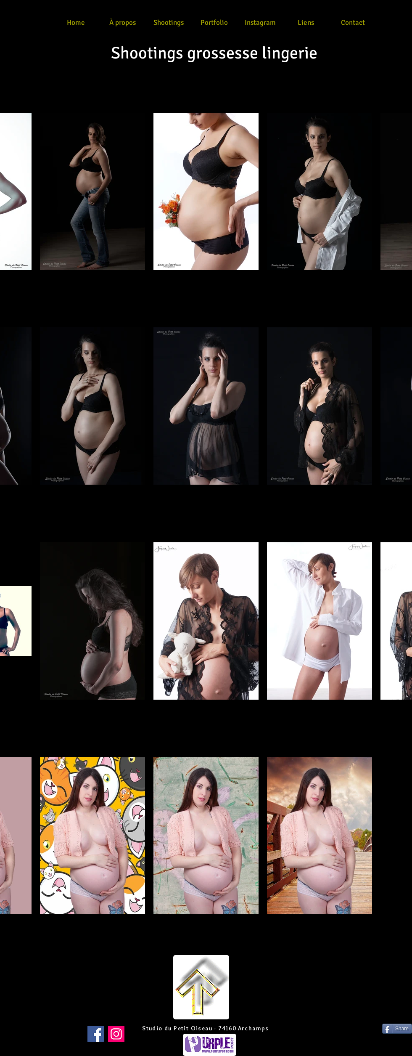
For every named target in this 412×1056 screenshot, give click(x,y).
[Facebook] (95, 1034)
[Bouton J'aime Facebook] (16, 1028)
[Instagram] (116, 1034)
